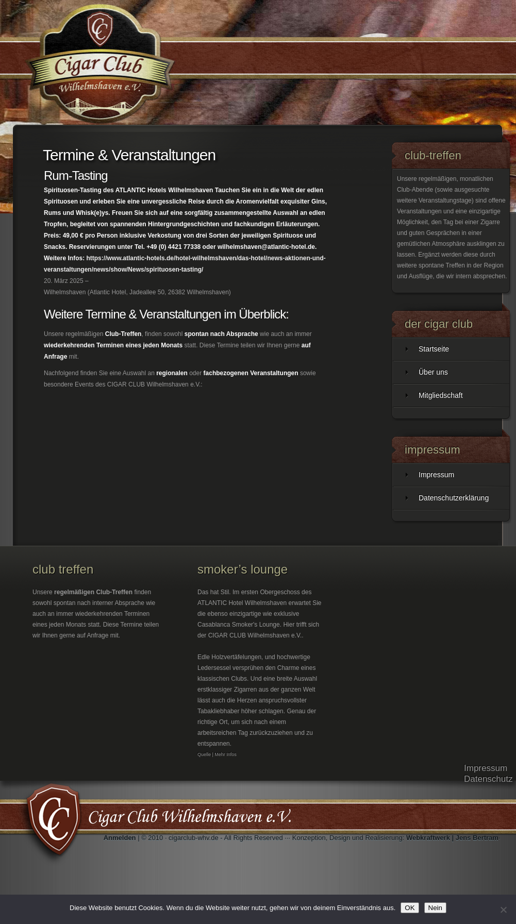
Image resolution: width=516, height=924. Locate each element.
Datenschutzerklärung (454, 498)
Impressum (436, 475)
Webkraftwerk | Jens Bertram (452, 838)
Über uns (433, 372)
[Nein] (503, 909)
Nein (435, 908)
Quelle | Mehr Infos (217, 754)
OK (409, 908)
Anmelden (120, 838)
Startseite (434, 349)
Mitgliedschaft (441, 395)
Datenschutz (488, 779)
